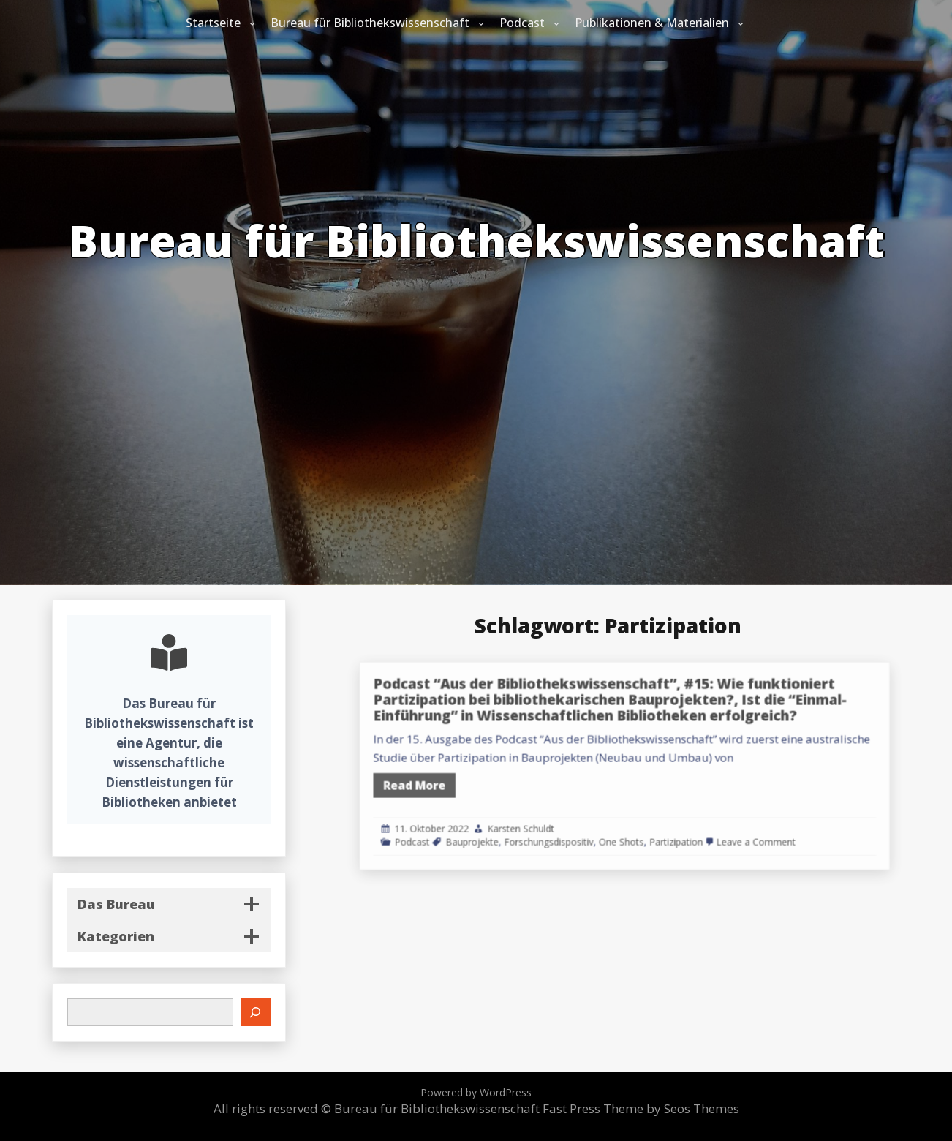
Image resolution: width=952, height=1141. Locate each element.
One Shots (660, 823)
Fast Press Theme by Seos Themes (641, 1108)
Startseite (213, 23)
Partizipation (702, 823)
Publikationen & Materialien (652, 23)
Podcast (522, 23)
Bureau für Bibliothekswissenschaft (370, 23)
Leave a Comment (763, 823)
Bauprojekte (546, 823)
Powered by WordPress (476, 1092)
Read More (502, 780)
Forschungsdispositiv (605, 823)
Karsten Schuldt (583, 813)
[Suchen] (256, 1012)
